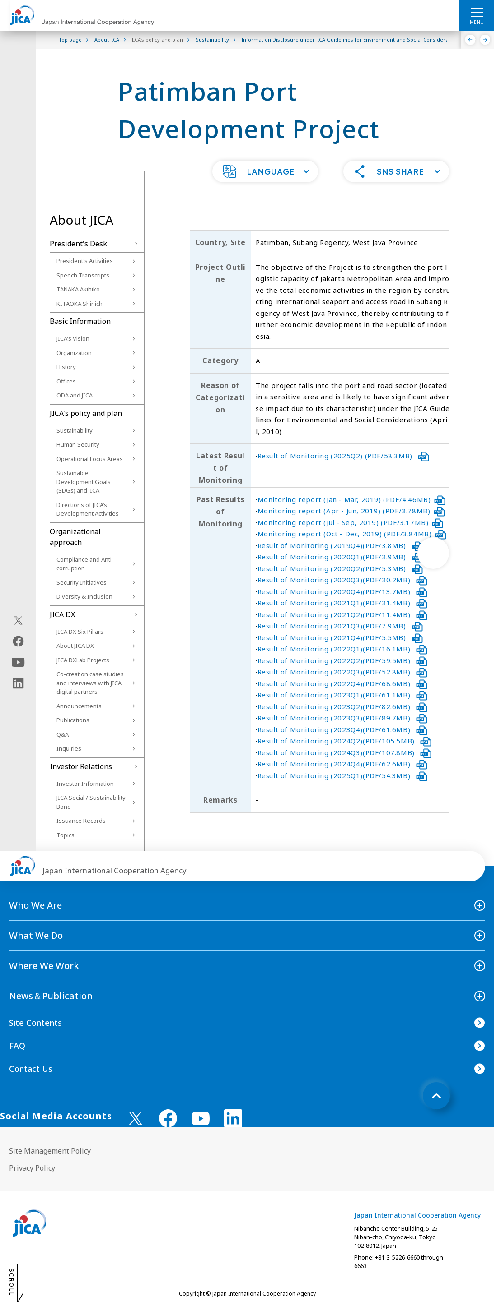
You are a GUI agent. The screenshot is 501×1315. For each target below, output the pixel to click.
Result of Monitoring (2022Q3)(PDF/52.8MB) (342, 671)
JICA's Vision (72, 338)
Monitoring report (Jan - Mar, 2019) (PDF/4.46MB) (352, 499)
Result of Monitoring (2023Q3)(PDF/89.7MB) (342, 717)
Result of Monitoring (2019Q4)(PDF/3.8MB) (340, 545)
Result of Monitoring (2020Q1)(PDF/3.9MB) (340, 556)
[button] (265, 171)
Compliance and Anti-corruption (85, 563)
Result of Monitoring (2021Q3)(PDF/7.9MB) (340, 625)
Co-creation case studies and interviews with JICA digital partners (90, 683)
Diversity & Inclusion (84, 596)
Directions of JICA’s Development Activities (87, 509)
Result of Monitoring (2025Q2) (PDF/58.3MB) (344, 455)
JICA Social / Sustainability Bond (91, 802)
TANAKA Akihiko (78, 289)
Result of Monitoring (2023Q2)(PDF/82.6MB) (342, 706)
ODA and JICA (74, 395)
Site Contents (35, 1022)
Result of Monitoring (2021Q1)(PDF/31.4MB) (342, 602)
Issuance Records (81, 821)
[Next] (485, 40)
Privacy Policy (32, 1168)
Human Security (77, 444)
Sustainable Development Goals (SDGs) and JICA (83, 481)
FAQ (17, 1045)
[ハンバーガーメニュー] (477, 12)
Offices (66, 381)
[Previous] (470, 40)
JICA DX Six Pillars (79, 632)
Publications (72, 720)
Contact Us (30, 1068)
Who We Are (35, 905)
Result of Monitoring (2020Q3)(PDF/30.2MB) (342, 579)
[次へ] (433, 553)
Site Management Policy (50, 1151)
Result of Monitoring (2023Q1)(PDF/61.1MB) (342, 694)
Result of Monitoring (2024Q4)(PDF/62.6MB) (342, 763)
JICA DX (62, 614)
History (66, 367)
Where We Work (44, 966)
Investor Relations (81, 766)
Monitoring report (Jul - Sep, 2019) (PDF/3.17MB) (351, 522)
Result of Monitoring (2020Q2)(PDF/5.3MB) (340, 568)
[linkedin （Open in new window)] (233, 1118)
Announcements (79, 706)
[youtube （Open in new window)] (201, 1118)
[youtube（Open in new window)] (18, 662)
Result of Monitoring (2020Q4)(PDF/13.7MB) (342, 591)
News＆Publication (51, 996)
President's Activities (84, 261)
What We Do (36, 935)
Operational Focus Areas (89, 459)
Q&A (62, 734)
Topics (65, 835)
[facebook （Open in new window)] (168, 1118)
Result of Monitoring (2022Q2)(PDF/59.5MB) (342, 660)
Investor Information (85, 784)
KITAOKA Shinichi (80, 304)
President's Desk (78, 244)
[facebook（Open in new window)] (18, 641)
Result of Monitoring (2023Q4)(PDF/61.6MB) (342, 729)
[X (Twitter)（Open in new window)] (18, 620)
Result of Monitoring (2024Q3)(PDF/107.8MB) (345, 752)
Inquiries (68, 748)
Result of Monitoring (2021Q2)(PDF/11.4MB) (342, 614)
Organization (74, 353)
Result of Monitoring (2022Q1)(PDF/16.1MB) (342, 648)
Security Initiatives (81, 582)
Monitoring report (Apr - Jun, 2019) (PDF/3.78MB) (351, 510)
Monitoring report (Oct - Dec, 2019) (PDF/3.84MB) (352, 533)
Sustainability (74, 430)
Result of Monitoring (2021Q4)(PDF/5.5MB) (340, 637)
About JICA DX (75, 645)
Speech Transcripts (82, 275)
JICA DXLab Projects (82, 660)
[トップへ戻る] (436, 1095)
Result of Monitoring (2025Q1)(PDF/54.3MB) (342, 775)
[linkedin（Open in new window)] (18, 683)
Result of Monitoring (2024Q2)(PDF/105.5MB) (345, 740)
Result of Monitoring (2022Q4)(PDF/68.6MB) (342, 683)
